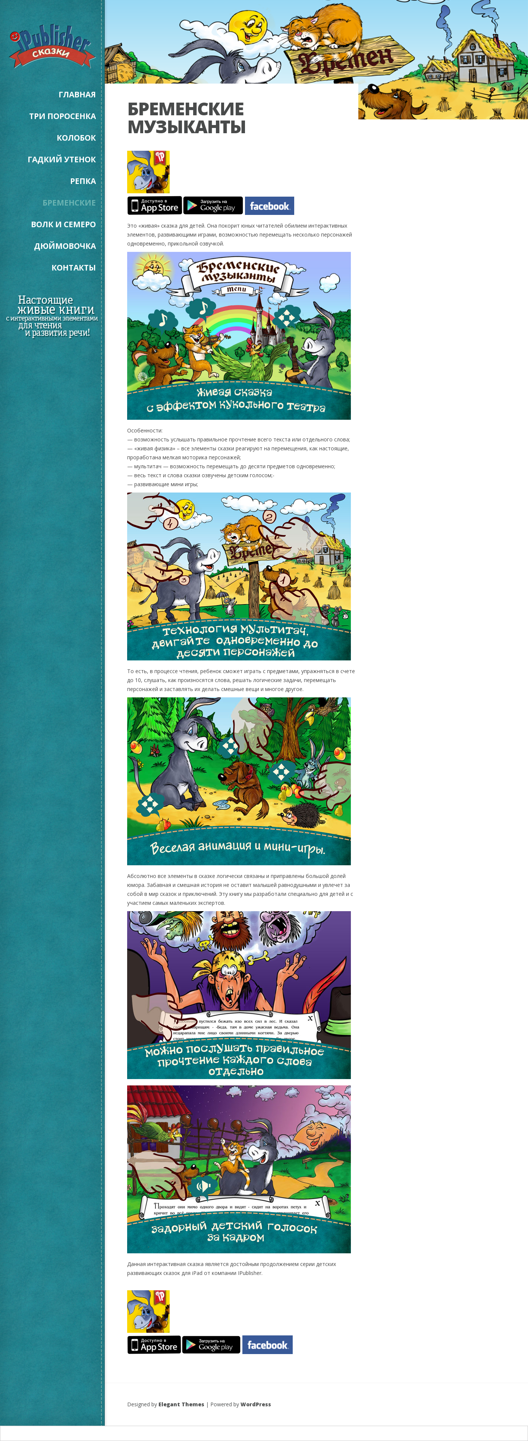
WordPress (256, 1404)
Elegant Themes (181, 1404)
